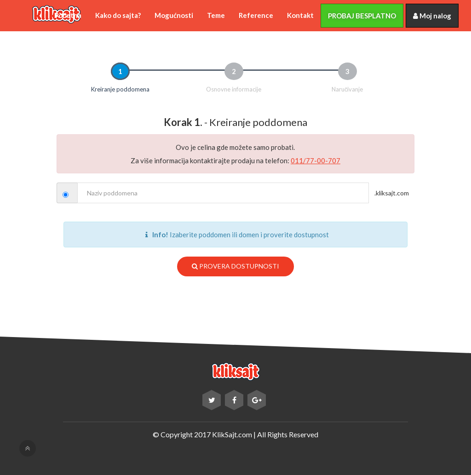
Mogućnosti (174, 15)
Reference (256, 15)
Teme (216, 15)
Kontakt (300, 15)
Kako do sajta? (118, 15)
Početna (67, 15)
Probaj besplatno (362, 15)
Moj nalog (432, 15)
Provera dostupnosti (235, 266)
